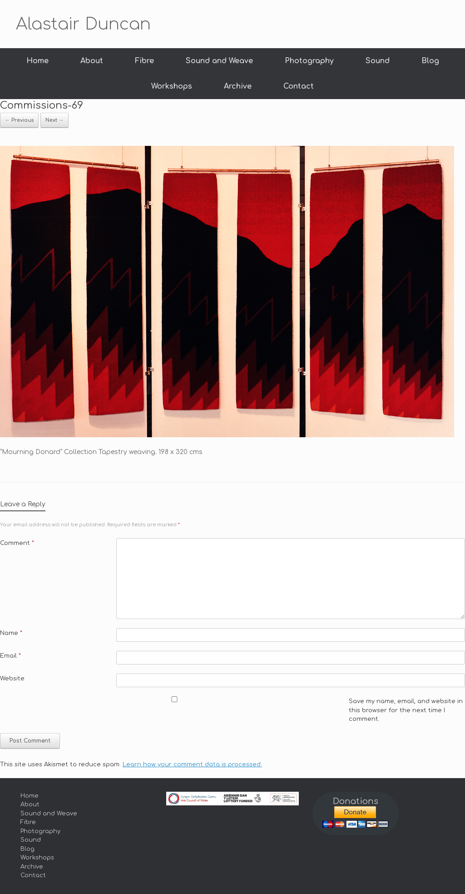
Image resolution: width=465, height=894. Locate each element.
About (91, 61)
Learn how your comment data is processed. (192, 764)
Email (10, 656)
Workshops (171, 86)
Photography (309, 61)
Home (37, 61)
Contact (298, 86)
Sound (378, 61)
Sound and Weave (219, 61)
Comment (17, 543)
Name (11, 633)
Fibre (144, 61)
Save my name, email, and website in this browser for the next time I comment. (406, 710)
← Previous (19, 120)
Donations (355, 801)
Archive (238, 86)
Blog (430, 61)
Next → (54, 120)
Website (12, 678)
